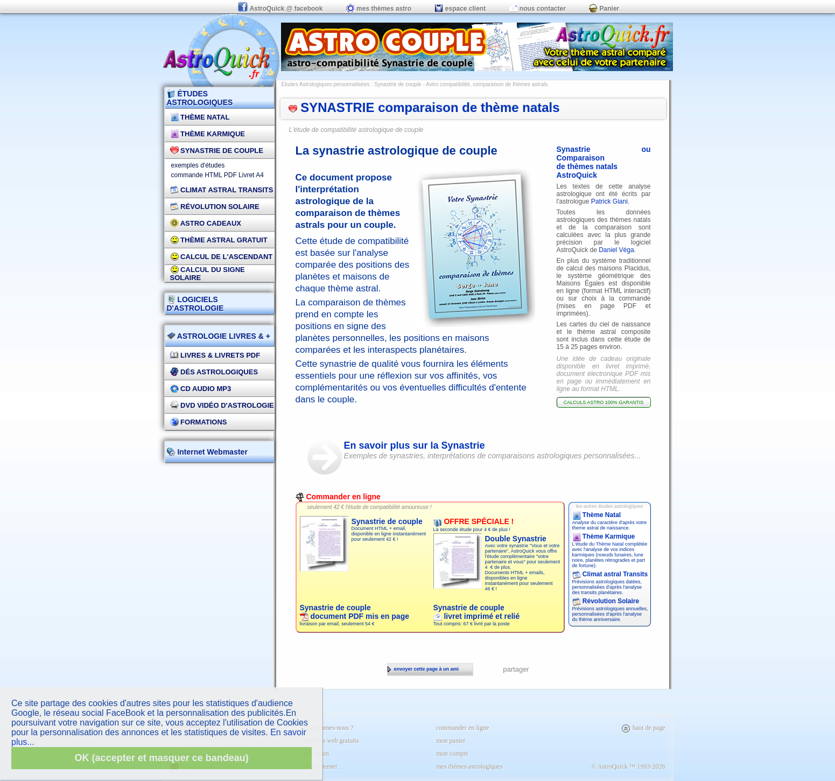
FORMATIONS (198, 422)
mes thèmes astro (378, 8)
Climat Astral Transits (221, 190)
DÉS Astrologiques (214, 372)
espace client (460, 8)
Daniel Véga (616, 250)
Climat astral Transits (610, 574)
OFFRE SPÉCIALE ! (473, 521)
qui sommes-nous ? (329, 727)
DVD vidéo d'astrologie (222, 405)
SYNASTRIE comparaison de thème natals (424, 107)
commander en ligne (462, 727)
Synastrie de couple (216, 151)
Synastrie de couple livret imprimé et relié (476, 611)
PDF (230, 175)
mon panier (450, 740)
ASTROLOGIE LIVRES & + (218, 336)
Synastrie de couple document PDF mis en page (354, 611)
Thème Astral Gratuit (219, 240)
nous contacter (537, 8)
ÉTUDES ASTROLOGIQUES (200, 98)
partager (516, 669)
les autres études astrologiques (609, 506)
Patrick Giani (609, 201)
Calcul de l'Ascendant (221, 257)
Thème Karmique (207, 134)
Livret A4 (251, 175)
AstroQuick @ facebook (281, 8)
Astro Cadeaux (206, 223)
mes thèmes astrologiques (469, 766)
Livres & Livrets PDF (215, 355)
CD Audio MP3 (200, 389)
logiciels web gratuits (331, 740)
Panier (604, 8)
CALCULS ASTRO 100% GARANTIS (604, 402)
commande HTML (196, 175)
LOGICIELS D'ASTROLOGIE (195, 303)
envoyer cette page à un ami (423, 669)
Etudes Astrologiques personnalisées (326, 84)
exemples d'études (198, 165)
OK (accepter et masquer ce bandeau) (162, 757)
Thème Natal (200, 117)
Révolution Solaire (214, 207)
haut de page (643, 727)
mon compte (452, 753)
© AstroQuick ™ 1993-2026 (628, 766)
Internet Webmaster (212, 452)
